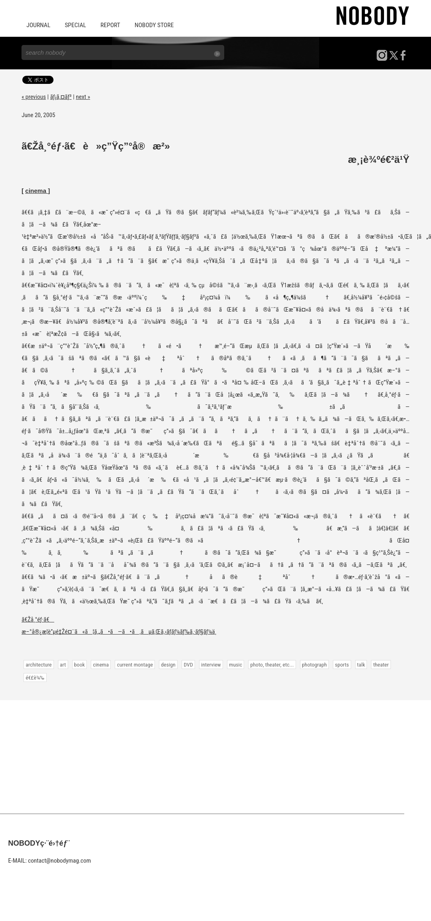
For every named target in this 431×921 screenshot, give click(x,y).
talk (359, 664)
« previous (33, 96)
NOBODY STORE (152, 25)
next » (83, 96)
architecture (38, 664)
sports (339, 664)
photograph (312, 664)
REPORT (109, 25)
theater (378, 664)
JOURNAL (38, 25)
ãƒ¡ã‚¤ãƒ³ (61, 96)
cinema (36, 190)
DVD (187, 664)
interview (209, 664)
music (233, 664)
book (79, 664)
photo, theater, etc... (270, 664)
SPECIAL (74, 25)
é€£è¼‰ (35, 677)
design (167, 664)
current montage (134, 664)
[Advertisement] (215, 756)
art (63, 664)
